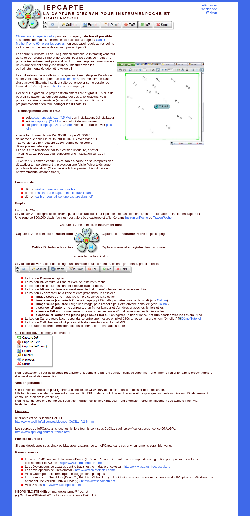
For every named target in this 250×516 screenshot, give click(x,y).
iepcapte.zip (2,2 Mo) (46, 121)
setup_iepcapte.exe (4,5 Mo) (51, 117)
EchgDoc (55, 86)
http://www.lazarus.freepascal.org (147, 466)
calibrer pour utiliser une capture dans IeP (64, 196)
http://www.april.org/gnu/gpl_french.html (42, 432)
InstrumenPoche (136, 217)
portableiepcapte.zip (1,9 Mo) (51, 125)
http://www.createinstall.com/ (95, 470)
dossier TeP (68, 79)
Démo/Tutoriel (190, 318)
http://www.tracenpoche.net (62, 485)
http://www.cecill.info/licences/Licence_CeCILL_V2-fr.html (54, 421)
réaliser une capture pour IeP (55, 189)
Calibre (162, 300)
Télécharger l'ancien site (208, 8)
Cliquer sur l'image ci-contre (35, 36)
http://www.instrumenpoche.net (81, 463)
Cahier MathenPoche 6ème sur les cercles (60, 41)
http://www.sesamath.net (98, 481)
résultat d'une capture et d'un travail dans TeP (67, 193)
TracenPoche (162, 217)
